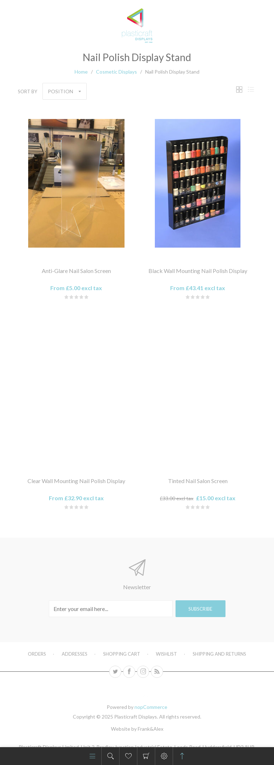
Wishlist (166, 654)
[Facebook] (129, 672)
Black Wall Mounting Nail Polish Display (197, 270)
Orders (37, 654)
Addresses (74, 654)
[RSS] (157, 672)
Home (81, 72)
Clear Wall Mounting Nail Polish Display (76, 480)
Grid (239, 89)
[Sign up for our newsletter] (111, 608)
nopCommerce (151, 707)
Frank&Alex (150, 729)
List (250, 89)
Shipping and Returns (219, 654)
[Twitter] (115, 672)
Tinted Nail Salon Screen (198, 480)
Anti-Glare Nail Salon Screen (76, 270)
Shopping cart (146, 756)
